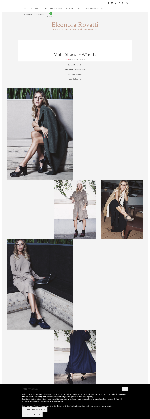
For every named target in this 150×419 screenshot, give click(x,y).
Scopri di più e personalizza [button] (35, 409)
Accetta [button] (37, 414)
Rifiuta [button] (27, 414)
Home (67, 59)
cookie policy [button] (88, 397)
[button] (125, 389)
